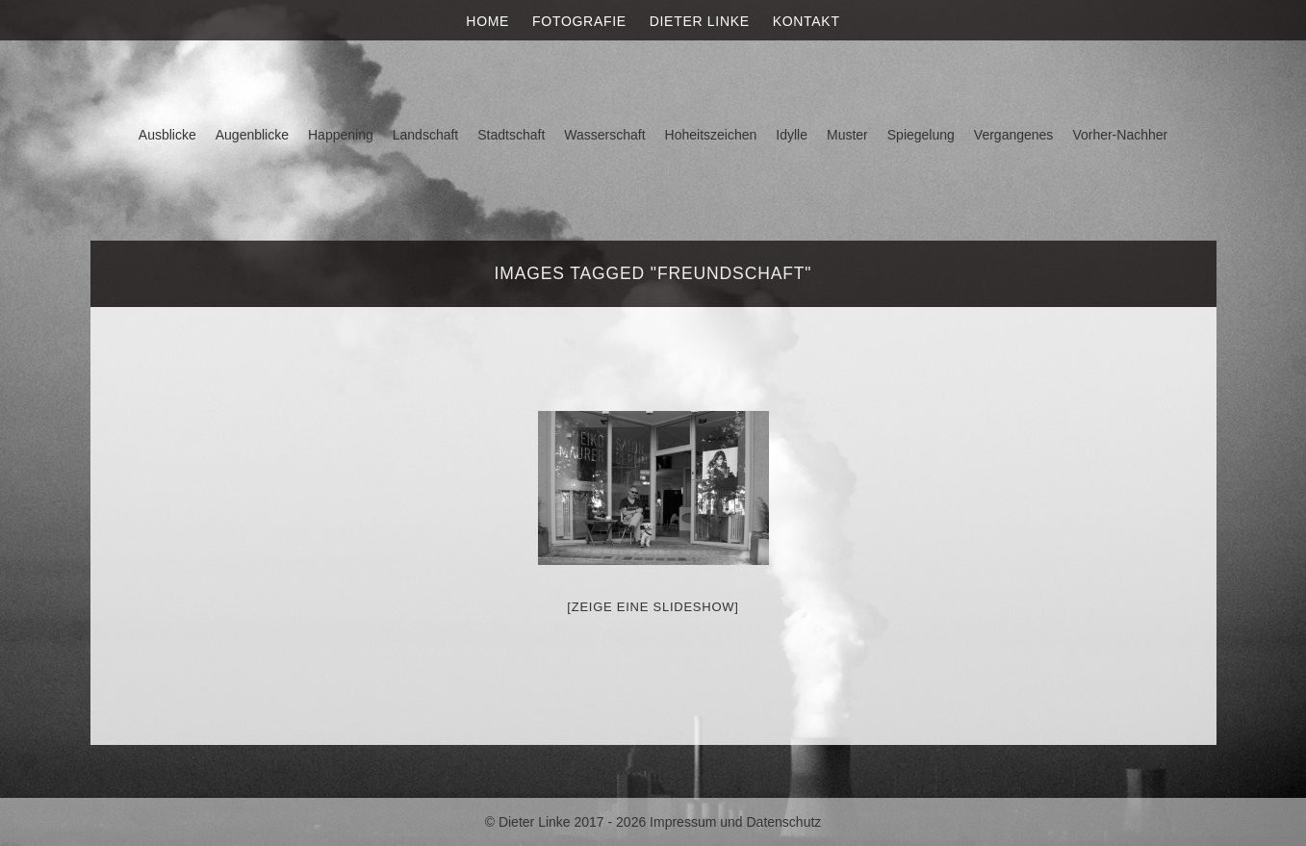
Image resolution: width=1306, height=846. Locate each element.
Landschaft (426, 134)
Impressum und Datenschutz (735, 822)
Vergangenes (1014, 134)
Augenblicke (252, 134)
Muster (847, 134)
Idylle (791, 134)
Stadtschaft (511, 134)
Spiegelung (921, 134)
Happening (340, 134)
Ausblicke (167, 134)
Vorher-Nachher (1119, 134)
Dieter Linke (700, 21)
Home (487, 21)
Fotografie (579, 21)
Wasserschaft (604, 134)
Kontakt (806, 21)
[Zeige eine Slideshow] (652, 607)
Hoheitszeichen (711, 134)
